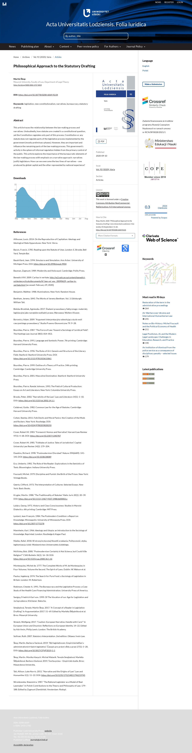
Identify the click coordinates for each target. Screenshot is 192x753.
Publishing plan (30, 46)
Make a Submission (153, 84)
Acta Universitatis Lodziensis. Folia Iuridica (96, 24)
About (48, 46)
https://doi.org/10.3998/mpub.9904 (50, 264)
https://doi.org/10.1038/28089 (37, 457)
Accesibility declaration (23, 745)
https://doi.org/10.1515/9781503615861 (32, 358)
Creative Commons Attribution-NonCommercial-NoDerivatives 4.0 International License (113, 203)
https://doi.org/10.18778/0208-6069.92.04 (38, 95)
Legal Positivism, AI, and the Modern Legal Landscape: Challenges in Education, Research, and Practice (159, 337)
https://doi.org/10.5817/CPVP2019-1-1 (36, 650)
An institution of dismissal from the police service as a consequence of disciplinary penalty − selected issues (159, 350)
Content (65, 46)
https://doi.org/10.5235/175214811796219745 (63, 675)
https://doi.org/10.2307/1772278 (29, 523)
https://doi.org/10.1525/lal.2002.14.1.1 (36, 400)
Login (180, 2)
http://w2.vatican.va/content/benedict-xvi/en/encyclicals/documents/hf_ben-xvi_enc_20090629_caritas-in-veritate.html (49, 281)
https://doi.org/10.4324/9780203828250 (32, 425)
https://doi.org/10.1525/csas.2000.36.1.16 (33, 559)
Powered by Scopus (159, 218)
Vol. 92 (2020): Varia (42, 57)
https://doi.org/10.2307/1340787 (45, 436)
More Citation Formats (108, 235)
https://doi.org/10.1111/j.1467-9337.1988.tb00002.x (42, 499)
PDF (102, 141)
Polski (145, 70)
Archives (26, 57)
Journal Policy (134, 46)
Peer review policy (88, 46)
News (12, 46)
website (48, 730)
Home (16, 57)
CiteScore (162, 207)
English (145, 66)
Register (169, 2)
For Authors (111, 46)
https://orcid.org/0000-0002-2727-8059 (28, 85)
